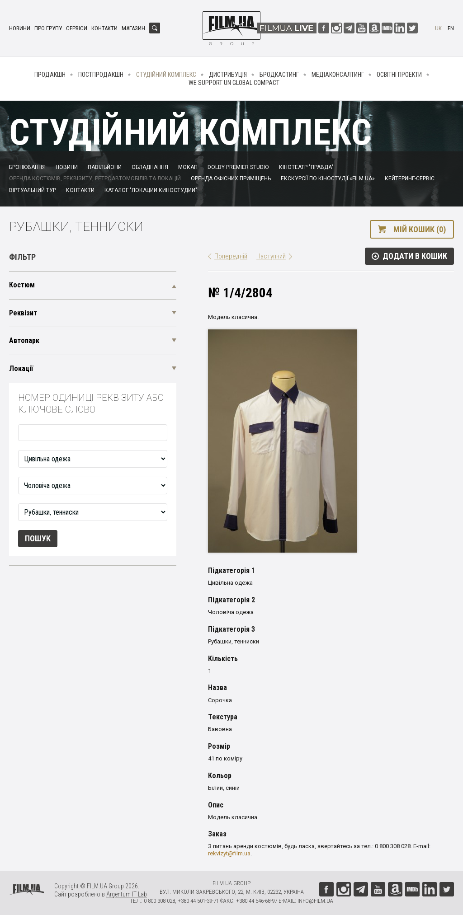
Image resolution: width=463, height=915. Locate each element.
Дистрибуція (228, 74)
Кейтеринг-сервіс (410, 178)
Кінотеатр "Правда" (306, 167)
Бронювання (27, 167)
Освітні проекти (399, 74)
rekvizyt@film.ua (229, 853)
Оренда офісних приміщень (231, 178)
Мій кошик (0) (419, 229)
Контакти (104, 28)
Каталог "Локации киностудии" (150, 190)
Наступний (271, 256)
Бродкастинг (279, 74)
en (451, 28)
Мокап (188, 167)
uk (438, 28)
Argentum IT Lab (126, 894)
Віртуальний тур (32, 190)
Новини (19, 28)
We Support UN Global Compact (234, 82)
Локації (21, 368)
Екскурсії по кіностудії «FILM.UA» (328, 178)
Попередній (230, 256)
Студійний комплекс (166, 74)
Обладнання (150, 167)
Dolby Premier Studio (238, 167)
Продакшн (50, 74)
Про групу (48, 28)
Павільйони (105, 167)
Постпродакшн (100, 74)
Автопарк (24, 340)
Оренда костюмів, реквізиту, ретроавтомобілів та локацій (95, 178)
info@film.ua (315, 900)
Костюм (22, 285)
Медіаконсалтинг (338, 74)
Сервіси (76, 28)
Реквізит (23, 313)
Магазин (133, 28)
